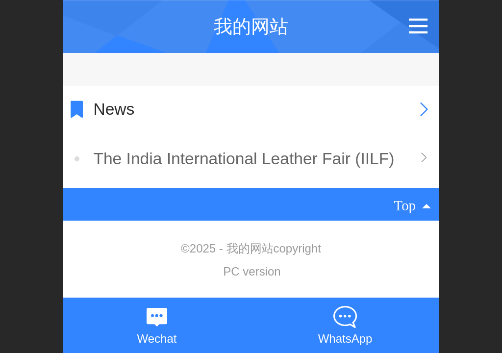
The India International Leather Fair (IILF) (243, 159)
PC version (251, 271)
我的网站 (251, 26)
